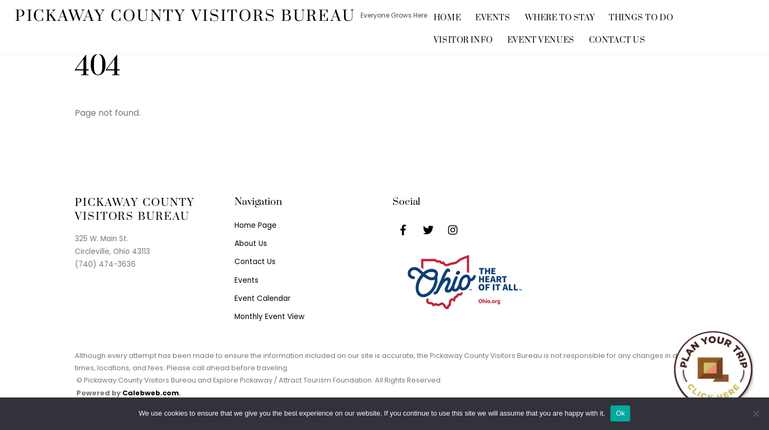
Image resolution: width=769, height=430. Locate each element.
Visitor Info (463, 40)
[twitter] (428, 230)
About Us (250, 243)
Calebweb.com (150, 393)
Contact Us (617, 40)
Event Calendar (262, 298)
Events (492, 18)
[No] (755, 413)
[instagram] (453, 230)
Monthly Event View (269, 317)
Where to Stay (560, 18)
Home (447, 18)
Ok (620, 413)
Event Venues (541, 40)
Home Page (255, 225)
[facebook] (403, 230)
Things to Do (641, 18)
